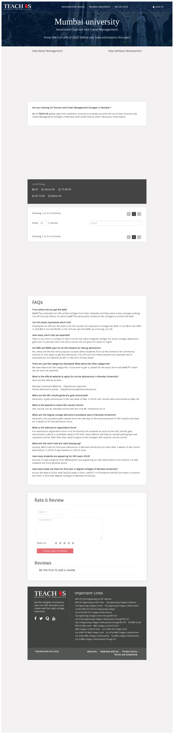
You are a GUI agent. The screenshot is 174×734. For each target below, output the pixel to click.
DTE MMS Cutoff (134, 697)
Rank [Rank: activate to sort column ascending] (35, 236)
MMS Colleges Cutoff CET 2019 (106, 700)
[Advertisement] (86, 77)
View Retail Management (47, 51)
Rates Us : (42, 617)
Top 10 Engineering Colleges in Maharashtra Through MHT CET (100, 697)
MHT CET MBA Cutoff (83, 700)
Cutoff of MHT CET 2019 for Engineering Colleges (95, 683)
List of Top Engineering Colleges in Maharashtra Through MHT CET (102, 693)
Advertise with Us (109, 726)
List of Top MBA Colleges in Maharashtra (122, 707)
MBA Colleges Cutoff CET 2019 (87, 704)
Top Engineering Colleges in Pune (89, 680)
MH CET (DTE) (121, 6)
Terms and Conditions (125, 729)
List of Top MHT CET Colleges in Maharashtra (93, 687)
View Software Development (125, 51)
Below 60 (56, 196)
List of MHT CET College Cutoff (114, 704)
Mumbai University (99, 6)
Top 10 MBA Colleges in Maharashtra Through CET (95, 714)
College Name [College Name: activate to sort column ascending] (51, 236)
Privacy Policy (129, 726)
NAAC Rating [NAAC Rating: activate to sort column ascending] (100, 236)
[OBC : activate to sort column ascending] (134, 238)
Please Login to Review (55, 625)
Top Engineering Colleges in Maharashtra (122, 680)
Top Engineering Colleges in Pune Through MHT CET (96, 690)
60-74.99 (40, 196)
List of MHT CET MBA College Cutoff (89, 707)
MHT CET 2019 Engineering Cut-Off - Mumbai (93, 673)
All (36, 189)
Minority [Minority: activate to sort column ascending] (86, 236)
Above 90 (49, 189)
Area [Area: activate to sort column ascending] (67, 236)
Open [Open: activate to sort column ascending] (120, 238)
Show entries (45, 223)
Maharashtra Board (73, 6)
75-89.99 (66, 189)
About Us (92, 726)
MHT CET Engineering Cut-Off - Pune (89, 677)
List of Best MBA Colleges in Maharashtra (92, 710)
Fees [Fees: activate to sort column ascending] (112, 238)
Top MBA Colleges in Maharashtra (125, 710)
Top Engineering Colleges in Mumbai (121, 677)
